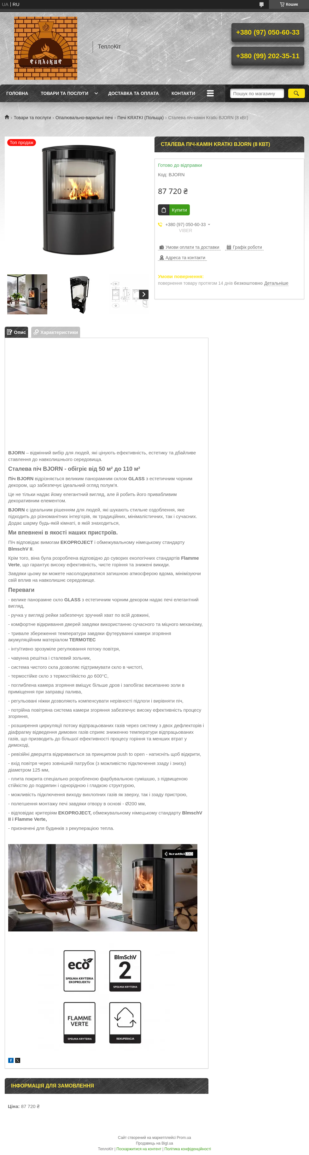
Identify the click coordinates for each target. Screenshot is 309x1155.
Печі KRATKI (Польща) (140, 117)
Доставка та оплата (133, 93)
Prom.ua (184, 1137)
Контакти (183, 93)
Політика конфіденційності (188, 1149)
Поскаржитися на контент (138, 1149)
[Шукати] (296, 93)
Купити (179, 210)
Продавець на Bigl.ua (154, 1143)
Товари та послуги (64, 93)
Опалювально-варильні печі (84, 117)
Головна (17, 93)
